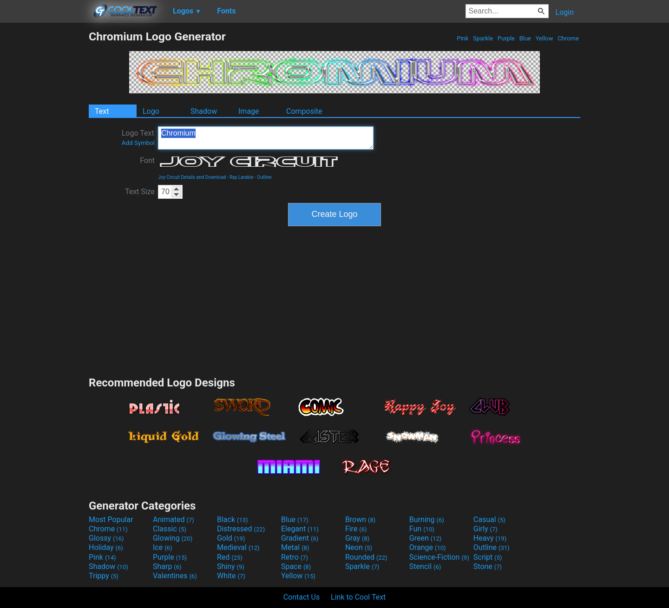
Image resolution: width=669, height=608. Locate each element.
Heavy (489, 538)
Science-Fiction (439, 557)
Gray (357, 538)
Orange (427, 547)
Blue (525, 38)
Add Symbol (138, 142)
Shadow (203, 111)
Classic (169, 528)
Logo (151, 111)
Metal (295, 547)
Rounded (366, 557)
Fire (356, 528)
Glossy (106, 538)
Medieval (238, 547)
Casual (489, 519)
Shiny (230, 566)
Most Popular (111, 519)
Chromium (266, 138)
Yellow (544, 38)
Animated (173, 519)
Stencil (425, 566)
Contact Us (301, 597)
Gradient (299, 538)
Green (425, 538)
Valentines (175, 575)
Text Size (140, 191)
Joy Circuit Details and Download (192, 177)
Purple (506, 38)
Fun (421, 528)
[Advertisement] (44, 169)
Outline (264, 177)
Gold (231, 538)
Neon (358, 547)
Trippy (103, 575)
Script (487, 557)
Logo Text (138, 137)
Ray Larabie (242, 177)
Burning (426, 519)
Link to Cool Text (358, 597)
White (231, 575)
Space (296, 566)
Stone (487, 566)
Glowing (172, 538)
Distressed (241, 528)
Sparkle (483, 38)
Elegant (300, 528)
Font (147, 160)
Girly (485, 528)
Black (232, 519)
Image (248, 111)
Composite (304, 111)
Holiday (106, 547)
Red (230, 557)
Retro (294, 557)
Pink (462, 38)
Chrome (568, 38)
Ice (162, 547)
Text (102, 111)
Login (565, 12)
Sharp (167, 566)
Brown (360, 519)
